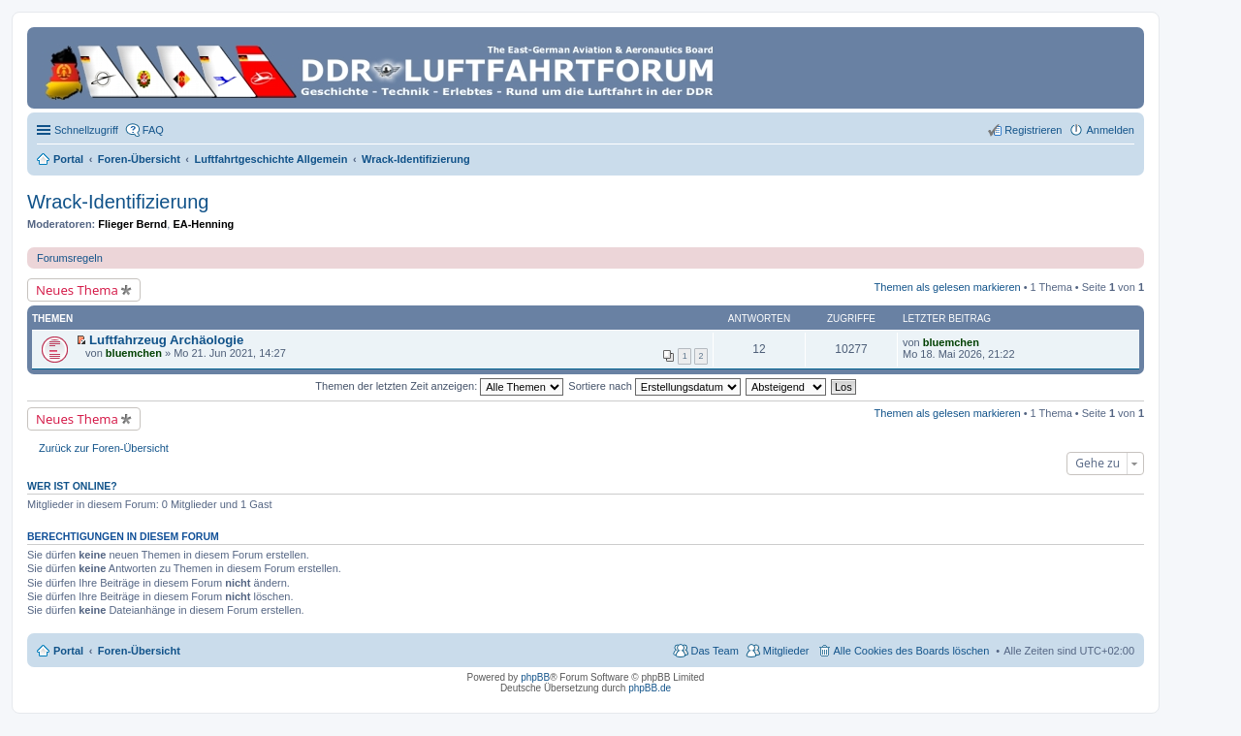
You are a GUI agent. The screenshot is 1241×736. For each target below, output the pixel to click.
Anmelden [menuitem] (1110, 130)
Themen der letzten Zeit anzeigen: (439, 386)
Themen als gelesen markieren (948, 287)
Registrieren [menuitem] (1033, 130)
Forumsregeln (70, 258)
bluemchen (134, 353)
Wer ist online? (72, 486)
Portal (68, 159)
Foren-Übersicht (139, 650)
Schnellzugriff (86, 130)
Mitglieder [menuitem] (786, 650)
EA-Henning (203, 224)
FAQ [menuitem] (153, 130)
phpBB (535, 677)
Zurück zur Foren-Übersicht (104, 448)
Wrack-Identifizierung (117, 201)
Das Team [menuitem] (714, 650)
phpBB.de (649, 688)
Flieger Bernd (132, 224)
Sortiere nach (654, 386)
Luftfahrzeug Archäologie (166, 340)
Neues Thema (77, 290)
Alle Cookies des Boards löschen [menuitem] (912, 650)
